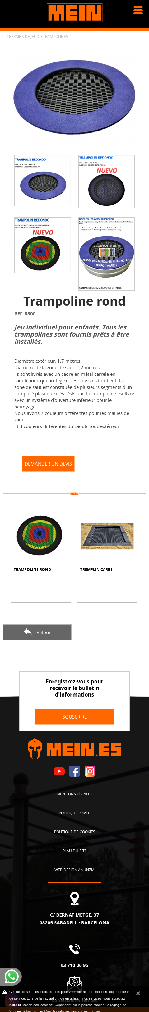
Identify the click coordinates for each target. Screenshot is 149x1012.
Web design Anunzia (74, 869)
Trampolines (55, 36)
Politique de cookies (74, 831)
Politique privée (74, 812)
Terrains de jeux (23, 36)
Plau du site (75, 850)
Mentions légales (74, 793)
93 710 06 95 (74, 965)
